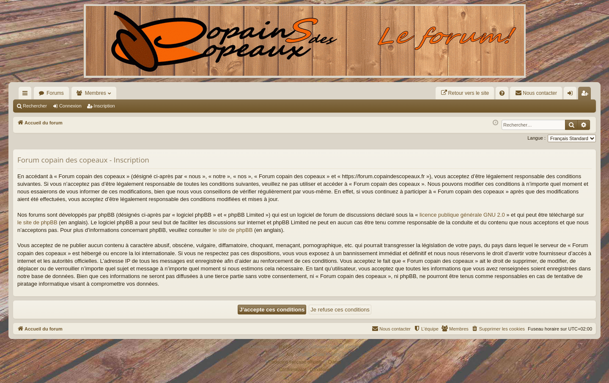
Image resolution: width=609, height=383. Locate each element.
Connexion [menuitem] (572, 94)
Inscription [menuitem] (586, 94)
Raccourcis (26, 94)
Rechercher (35, 105)
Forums (55, 93)
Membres (95, 93)
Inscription (104, 105)
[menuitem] (465, 93)
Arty (290, 354)
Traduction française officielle (295, 362)
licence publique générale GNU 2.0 (462, 215)
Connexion (70, 105)
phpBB (285, 346)
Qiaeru (334, 362)
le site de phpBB (37, 222)
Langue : (536, 138)
